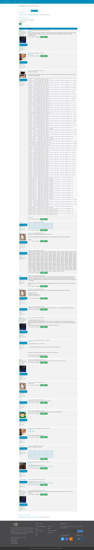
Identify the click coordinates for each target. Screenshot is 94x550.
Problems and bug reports (33, 14)
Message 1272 (30, 428)
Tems (37, 532)
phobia (22, 233)
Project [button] (14, 1)
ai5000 (20, 222)
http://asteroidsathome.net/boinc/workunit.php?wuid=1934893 (40, 227)
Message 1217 (30, 233)
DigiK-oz (21, 275)
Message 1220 (30, 275)
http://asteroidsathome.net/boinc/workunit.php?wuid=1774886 (40, 450)
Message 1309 (30, 490)
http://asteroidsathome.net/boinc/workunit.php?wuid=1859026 (40, 223)
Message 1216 (30, 222)
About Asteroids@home (41, 526)
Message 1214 (30, 53)
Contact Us (50, 532)
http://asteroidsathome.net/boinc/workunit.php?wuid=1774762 (40, 452)
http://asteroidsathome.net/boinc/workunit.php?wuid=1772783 (40, 225)
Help (37, 534)
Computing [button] (21, 1)
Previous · (21, 25)
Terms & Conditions (52, 530)
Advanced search (22, 12)
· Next (28, 25)
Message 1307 (30, 479)
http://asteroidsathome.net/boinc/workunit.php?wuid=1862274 (40, 483)
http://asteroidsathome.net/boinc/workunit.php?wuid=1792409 (40, 457)
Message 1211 (30, 31)
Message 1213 (30, 30)
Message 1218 (30, 250)
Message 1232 (30, 359)
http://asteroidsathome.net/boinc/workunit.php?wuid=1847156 (40, 456)
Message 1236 (30, 399)
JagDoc (20, 250)
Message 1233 (30, 382)
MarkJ (20, 70)
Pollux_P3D (21, 446)
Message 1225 (30, 289)
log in (33, 19)
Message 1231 (30, 340)
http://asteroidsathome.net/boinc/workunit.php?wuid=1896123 (40, 466)
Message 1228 (30, 306)
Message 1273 (30, 445)
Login (92, 1)
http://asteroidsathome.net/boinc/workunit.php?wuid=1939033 (40, 224)
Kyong (22, 30)
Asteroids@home (6, 2)
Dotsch (20, 411)
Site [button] (34, 1)
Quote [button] (45, 37)
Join (88, 1)
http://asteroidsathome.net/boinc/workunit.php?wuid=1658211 (40, 453)
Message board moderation (24, 17)
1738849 (31, 54)
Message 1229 (30, 317)
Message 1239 (30, 410)
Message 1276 (30, 461)
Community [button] (28, 1)
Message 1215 (30, 70)
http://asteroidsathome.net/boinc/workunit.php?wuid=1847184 (40, 454)
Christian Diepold (22, 479)
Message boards (22, 14)
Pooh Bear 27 (23, 53)
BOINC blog (30, 217)
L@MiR (22, 462)
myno (20, 340)
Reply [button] (42, 37)
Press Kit (50, 526)
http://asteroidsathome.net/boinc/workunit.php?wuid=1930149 (40, 228)
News (37, 528)
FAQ (49, 528)
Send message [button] (23, 45)
